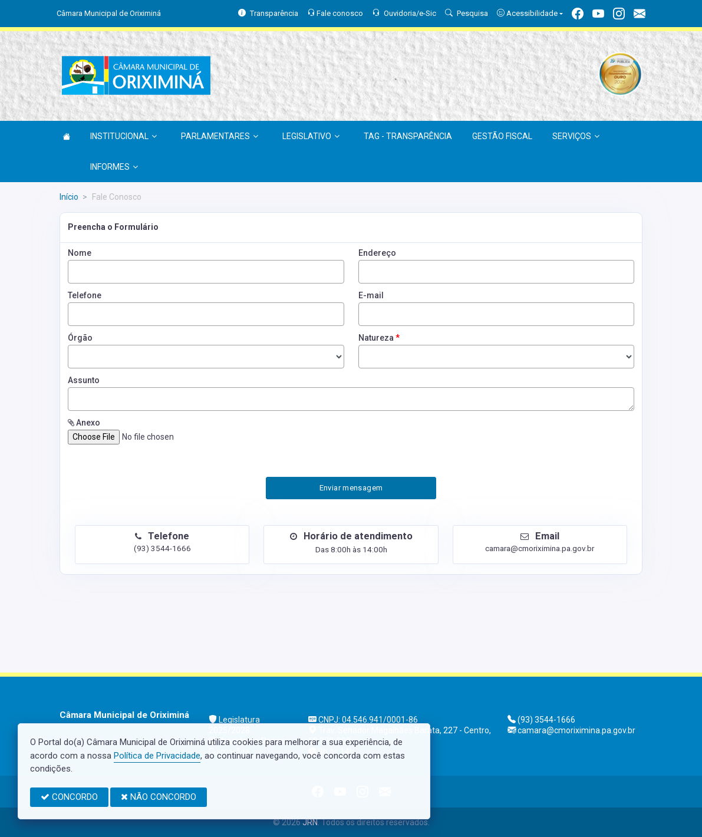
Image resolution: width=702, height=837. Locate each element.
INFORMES (114, 167)
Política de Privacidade (157, 755)
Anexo (84, 422)
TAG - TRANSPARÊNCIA (408, 136)
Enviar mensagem (351, 487)
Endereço (377, 253)
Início (69, 197)
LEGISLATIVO (311, 136)
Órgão (80, 337)
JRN (310, 822)
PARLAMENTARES (219, 136)
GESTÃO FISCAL (502, 136)
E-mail (371, 295)
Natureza (379, 337)
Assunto (84, 380)
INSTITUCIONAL (123, 136)
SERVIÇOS (575, 136)
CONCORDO (69, 797)
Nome (79, 253)
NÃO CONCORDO (158, 797)
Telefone (84, 295)
